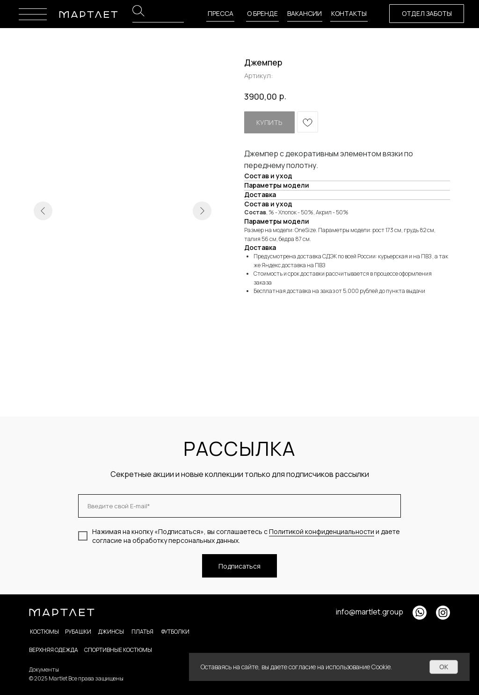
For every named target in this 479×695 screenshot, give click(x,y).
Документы (44, 669)
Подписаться (239, 566)
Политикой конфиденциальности (321, 531)
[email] (239, 506)
